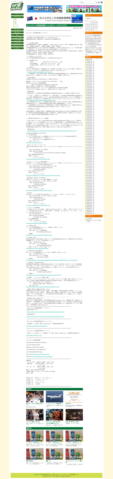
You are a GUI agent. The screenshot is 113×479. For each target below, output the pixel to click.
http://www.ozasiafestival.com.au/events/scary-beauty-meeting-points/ (43, 175)
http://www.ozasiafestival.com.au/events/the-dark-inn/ (39, 190)
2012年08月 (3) (90, 153)
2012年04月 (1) (90, 158)
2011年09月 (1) (90, 167)
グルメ (17, 35)
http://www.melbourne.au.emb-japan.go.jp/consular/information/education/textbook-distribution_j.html (51, 130)
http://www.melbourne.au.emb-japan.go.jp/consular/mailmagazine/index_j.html (45, 312)
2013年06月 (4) (90, 138)
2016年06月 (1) (90, 92)
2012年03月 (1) (90, 160)
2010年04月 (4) (90, 194)
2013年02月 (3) (90, 144)
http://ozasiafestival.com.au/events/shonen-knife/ (38, 159)
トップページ (17, 14)
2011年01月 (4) (90, 180)
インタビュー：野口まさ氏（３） (34, 442)
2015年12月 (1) (90, 102)
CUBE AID (68, 403)
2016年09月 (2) (90, 87)
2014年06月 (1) (90, 127)
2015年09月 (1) (90, 106)
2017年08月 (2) (90, 70)
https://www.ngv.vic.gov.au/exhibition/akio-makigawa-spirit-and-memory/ (43, 275)
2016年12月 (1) (90, 83)
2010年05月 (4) (90, 192)
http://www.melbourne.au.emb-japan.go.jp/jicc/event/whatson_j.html (42, 286)
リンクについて (65, 474)
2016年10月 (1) (90, 86)
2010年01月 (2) (90, 199)
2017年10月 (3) (90, 67)
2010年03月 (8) (90, 196)
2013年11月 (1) (90, 130)
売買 (15, 23)
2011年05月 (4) (90, 174)
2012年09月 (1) (90, 152)
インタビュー (17, 48)
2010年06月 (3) (90, 191)
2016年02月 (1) (90, 98)
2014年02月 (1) (90, 128)
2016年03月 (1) (90, 97)
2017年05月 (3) (90, 75)
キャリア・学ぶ (17, 40)
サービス (16, 26)
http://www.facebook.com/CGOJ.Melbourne (36, 326)
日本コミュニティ (17, 45)
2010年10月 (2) (90, 185)
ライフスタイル (17, 43)
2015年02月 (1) (90, 117)
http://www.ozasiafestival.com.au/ (34, 142)
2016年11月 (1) (90, 84)
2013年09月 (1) (90, 133)
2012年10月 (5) (90, 150)
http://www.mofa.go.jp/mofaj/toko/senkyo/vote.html (39, 72)
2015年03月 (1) (90, 116)
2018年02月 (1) (90, 61)
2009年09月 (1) (90, 205)
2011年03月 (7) (90, 177)
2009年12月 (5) (90, 200)
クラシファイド (17, 17)
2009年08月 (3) (90, 207)
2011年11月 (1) (90, 164)
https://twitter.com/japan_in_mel (34, 335)
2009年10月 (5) (90, 203)
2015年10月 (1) (90, 105)
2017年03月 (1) (90, 78)
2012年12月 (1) (90, 147)
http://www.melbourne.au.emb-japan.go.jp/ (39, 354)
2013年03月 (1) (90, 142)
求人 (15, 21)
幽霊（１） (48, 461)
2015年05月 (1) (90, 112)
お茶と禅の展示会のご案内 (72, 421)
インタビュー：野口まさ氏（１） (74, 442)
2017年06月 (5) (90, 73)
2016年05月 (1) (90, 94)
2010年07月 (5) (90, 189)
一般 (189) (89, 218)
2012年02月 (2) (90, 161)
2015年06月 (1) (90, 111)
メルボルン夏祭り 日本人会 (33, 421)
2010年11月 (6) (90, 183)
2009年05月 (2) (90, 210)
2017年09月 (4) (90, 69)
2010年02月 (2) (90, 197)
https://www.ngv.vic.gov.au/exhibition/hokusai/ (37, 248)
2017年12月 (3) (90, 64)
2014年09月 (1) (90, 125)
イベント (16, 24)
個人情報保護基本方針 (44, 474)
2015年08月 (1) (90, 108)
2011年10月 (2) (90, 166)
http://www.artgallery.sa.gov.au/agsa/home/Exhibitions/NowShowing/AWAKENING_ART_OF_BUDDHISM (51, 260)
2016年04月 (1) (90, 95)
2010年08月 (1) (90, 188)
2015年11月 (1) (90, 103)
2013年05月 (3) (90, 139)
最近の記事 (89, 59)
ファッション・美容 (17, 37)
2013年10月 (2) (90, 131)
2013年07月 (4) (90, 136)
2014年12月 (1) (90, 120)
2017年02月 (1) (90, 80)
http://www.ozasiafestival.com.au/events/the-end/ (38, 205)
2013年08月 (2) (90, 134)
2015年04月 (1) (90, 114)
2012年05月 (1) (90, 156)
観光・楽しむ (17, 32)
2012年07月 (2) (90, 155)
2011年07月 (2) (90, 171)
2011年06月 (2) (90, 172)
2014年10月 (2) (90, 123)
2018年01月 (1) (90, 62)
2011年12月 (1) (90, 163)
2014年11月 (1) (90, 122)
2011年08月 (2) (90, 169)
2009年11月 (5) (90, 202)
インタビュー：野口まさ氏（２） (54, 442)
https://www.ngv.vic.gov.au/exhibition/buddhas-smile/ (39, 235)
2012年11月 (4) (90, 149)
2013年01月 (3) (90, 145)
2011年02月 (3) (90, 178)
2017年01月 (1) (90, 81)
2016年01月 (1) (90, 100)
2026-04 (88, 18)
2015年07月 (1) (90, 109)
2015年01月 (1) (90, 119)
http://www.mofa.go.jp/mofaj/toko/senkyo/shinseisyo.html (41, 100)
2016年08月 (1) (90, 89)
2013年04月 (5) (90, 141)
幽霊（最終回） (30, 461)
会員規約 (36, 474)
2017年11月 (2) (90, 65)
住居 (15, 19)
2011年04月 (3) (90, 175)
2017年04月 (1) (90, 76)
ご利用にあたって (56, 474)
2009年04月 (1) (90, 211)
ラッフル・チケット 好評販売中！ (54, 403)
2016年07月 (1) (90, 91)
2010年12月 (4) (90, 181)
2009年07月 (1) (90, 208)
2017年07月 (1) (90, 72)
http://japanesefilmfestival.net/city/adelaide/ (36, 223)
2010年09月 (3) (90, 186)
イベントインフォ (17, 29)
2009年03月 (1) (90, 213)
